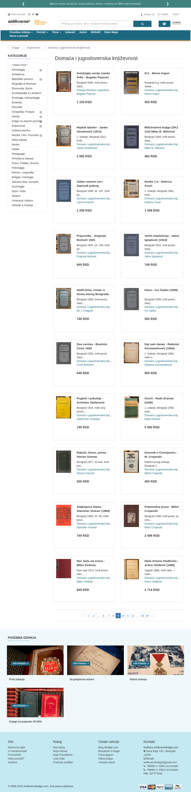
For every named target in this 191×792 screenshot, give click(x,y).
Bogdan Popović (86, 93)
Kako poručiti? (16, 758)
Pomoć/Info (14, 754)
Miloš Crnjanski (153, 473)
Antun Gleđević (153, 581)
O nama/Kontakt (17, 751)
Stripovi (16, 195)
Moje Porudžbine (63, 754)
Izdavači (70, 32)
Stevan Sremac (86, 473)
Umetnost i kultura (22, 200)
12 (132, 615)
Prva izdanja (17, 679)
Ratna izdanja (138, 679)
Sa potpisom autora (82, 679)
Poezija (81, 90)
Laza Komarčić (85, 202)
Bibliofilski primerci (22, 79)
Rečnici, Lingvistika (23, 172)
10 (122, 615)
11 (127, 615)
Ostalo (15, 149)
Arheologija (18, 69)
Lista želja (59, 758)
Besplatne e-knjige (109, 751)
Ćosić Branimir (85, 364)
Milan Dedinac (85, 581)
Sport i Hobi (18, 191)
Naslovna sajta (16, 747)
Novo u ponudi (19, 35)
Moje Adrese (60, 751)
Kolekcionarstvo (21, 130)
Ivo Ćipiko (150, 310)
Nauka (15, 144)
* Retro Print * (20, 65)
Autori (83, 32)
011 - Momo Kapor (157, 73)
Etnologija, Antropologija (26, 97)
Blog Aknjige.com (108, 747)
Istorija (15, 116)
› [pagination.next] (152, 615)
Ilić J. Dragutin (85, 310)
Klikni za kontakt (168, 766)
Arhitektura (18, 74)
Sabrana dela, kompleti (25, 181)
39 (147, 615)
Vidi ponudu (19, 663)
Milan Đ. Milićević (155, 148)
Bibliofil (95, 32)
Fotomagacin (105, 754)
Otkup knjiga (105, 758)
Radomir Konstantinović (158, 364)
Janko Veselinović (87, 148)
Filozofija (17, 107)
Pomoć (165, 14)
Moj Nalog (59, 747)
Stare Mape (111, 32)
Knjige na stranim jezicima (27, 121)
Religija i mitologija (22, 177)
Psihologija (18, 167)
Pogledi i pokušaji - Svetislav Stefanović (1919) (91, 402)
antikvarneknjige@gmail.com (160, 762)
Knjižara (12, 762)
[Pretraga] (142, 24)
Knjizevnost (18, 125)
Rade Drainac (153, 418)
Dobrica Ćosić (153, 202)
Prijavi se (149, 14)
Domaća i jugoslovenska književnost (107, 90)
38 (142, 615)
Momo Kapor (152, 93)
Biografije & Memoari (24, 83)
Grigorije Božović (86, 256)
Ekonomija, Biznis (22, 88)
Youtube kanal (106, 762)
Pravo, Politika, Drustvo (25, 163)
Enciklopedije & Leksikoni (26, 93)
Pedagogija (18, 153)
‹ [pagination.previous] (84, 615)
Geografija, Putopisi (23, 111)
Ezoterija (17, 102)
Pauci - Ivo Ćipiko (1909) (161, 290)
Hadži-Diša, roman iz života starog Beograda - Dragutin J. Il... (93, 294)
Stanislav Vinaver (87, 527)
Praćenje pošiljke (63, 762)
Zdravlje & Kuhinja (22, 205)
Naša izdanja (19, 139)
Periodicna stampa (22, 158)
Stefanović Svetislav (88, 418)
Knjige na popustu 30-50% (25, 721)
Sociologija (18, 186)
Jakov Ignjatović (154, 256)
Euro (177, 14)
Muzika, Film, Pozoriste (25, 135)
